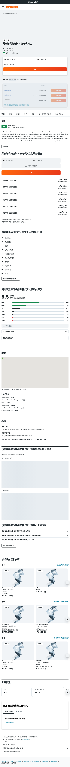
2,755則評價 (14, 53)
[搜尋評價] (36, 325)
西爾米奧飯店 (10, 722)
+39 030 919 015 (8, 50)
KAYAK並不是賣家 (36, 745)
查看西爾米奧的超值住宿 (61, 601)
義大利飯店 (26, 761)
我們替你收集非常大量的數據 (36, 748)
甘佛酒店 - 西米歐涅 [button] (42, 624)
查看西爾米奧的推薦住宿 (61, 638)
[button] (68, 2)
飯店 (12, 761)
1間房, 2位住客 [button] (9, 64)
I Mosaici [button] (38, 588)
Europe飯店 (18, 761)
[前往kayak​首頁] (12, 7)
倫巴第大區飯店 (35, 761)
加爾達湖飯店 (45, 761)
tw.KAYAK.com (5, 761)
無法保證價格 (25, 739)
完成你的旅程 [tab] (8, 711)
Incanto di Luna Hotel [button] (8, 588)
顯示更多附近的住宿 (63, 565)
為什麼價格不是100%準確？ (36, 751)
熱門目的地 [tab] (19, 711)
